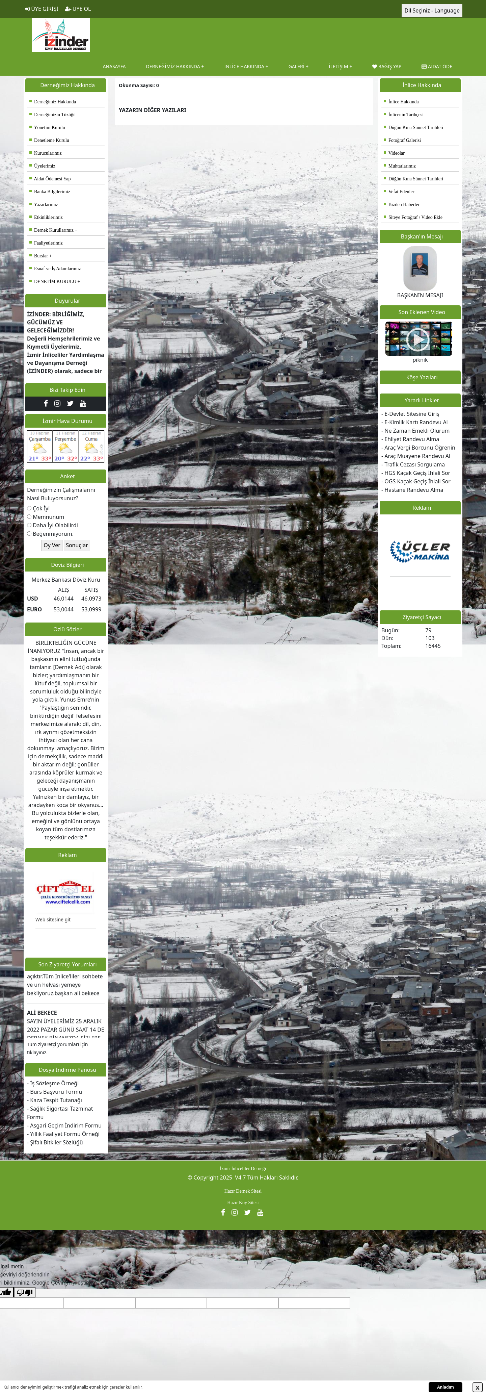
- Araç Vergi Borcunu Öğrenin (418, 447)
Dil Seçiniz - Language (432, 10)
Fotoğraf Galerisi (402, 140)
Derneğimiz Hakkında (52, 101)
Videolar (394, 153)
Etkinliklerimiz (46, 217)
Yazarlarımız (43, 204)
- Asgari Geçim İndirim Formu (64, 1125)
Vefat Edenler (399, 191)
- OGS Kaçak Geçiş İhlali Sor (416, 481)
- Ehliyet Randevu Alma (410, 439)
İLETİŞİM (338, 66)
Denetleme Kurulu (49, 140)
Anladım (445, 1387)
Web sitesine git (53, 924)
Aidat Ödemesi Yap (50, 178)
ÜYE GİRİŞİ (41, 8)
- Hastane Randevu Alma (412, 489)
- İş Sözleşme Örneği (53, 1083)
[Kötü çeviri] (24, 1292)
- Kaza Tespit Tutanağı (54, 1100)
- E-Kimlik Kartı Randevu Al (414, 422)
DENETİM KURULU (52, 281)
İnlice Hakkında (401, 101)
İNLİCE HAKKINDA (244, 66)
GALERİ (297, 66)
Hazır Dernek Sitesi (243, 1191)
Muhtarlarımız (400, 166)
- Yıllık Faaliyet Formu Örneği (63, 1134)
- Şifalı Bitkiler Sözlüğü (55, 1142)
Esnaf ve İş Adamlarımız (55, 268)
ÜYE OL (78, 8)
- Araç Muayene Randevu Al (415, 456)
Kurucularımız (45, 153)
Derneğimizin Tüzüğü (52, 114)
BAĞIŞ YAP (386, 66)
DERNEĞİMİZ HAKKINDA (173, 66)
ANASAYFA (114, 66)
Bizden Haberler (402, 204)
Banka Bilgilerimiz (49, 191)
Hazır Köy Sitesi (243, 1202)
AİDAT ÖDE (437, 66)
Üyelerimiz (42, 166)
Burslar (38, 255)
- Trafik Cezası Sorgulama (413, 464)
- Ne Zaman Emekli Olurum (415, 430)
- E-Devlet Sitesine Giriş (410, 413)
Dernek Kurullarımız (51, 230)
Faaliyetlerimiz (46, 243)
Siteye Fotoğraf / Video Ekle (413, 217)
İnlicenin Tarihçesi (404, 114)
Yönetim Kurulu (47, 127)
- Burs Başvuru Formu (54, 1091)
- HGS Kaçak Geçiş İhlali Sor (415, 473)
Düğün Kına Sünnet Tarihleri (413, 127)
